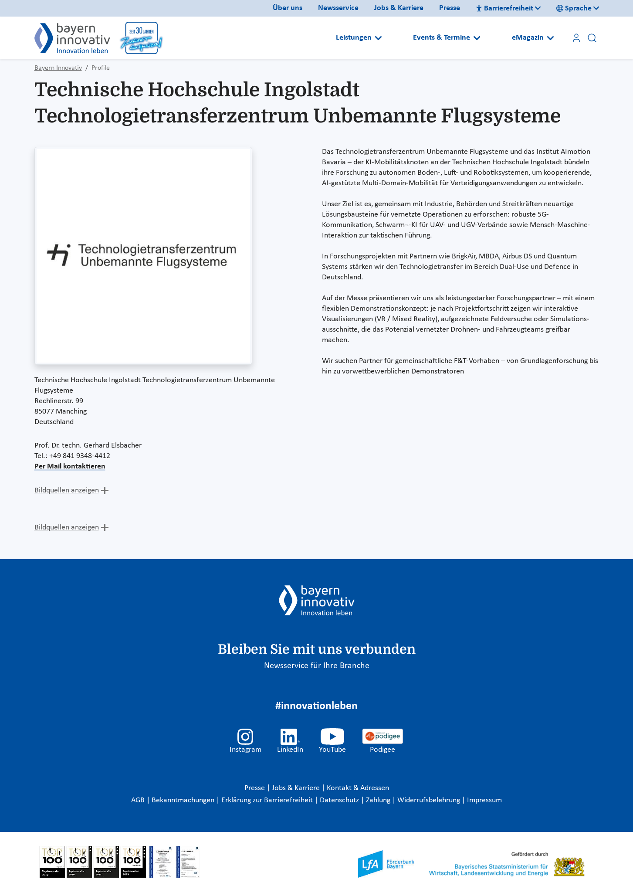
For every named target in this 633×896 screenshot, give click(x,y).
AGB (138, 800)
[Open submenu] (378, 38)
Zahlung (379, 800)
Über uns (287, 8)
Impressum (484, 800)
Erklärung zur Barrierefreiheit (268, 800)
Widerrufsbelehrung (429, 800)
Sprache (574, 8)
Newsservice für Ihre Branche (316, 666)
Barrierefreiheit (504, 8)
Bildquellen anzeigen (66, 490)
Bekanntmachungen (184, 800)
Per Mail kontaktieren (69, 466)
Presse (449, 8)
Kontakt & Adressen (358, 788)
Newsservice (338, 8)
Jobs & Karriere (398, 8)
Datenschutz (340, 800)
